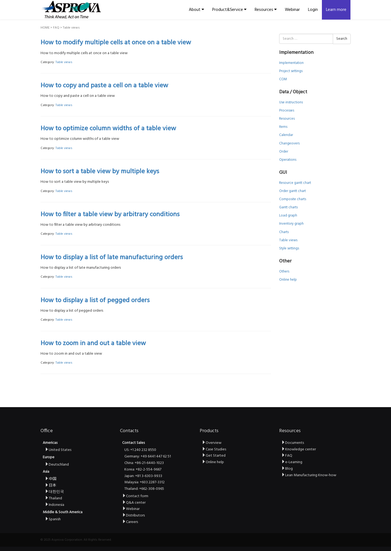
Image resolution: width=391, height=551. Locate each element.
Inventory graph (291, 224)
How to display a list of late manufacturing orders (112, 257)
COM (283, 79)
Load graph (288, 215)
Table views (64, 62)
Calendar (286, 135)
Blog (287, 469)
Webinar (292, 10)
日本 (50, 485)
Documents (292, 443)
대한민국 (54, 492)
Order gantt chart (292, 191)
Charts (284, 232)
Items (283, 127)
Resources (266, 10)
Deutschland (57, 465)
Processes (286, 110)
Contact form (135, 496)
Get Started (214, 456)
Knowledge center (298, 449)
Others (284, 271)
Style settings (289, 248)
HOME (45, 27)
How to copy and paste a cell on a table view (104, 86)
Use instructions (291, 102)
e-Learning (291, 462)
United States (58, 450)
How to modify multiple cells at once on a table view (116, 43)
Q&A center (134, 503)
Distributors (133, 515)
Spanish (53, 519)
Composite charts (292, 199)
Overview (211, 443)
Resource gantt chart (295, 183)
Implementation (291, 63)
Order (283, 151)
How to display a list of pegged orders (95, 300)
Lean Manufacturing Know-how (308, 475)
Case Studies (214, 449)
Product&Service (229, 10)
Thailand (53, 498)
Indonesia (54, 505)
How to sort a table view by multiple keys (100, 171)
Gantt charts (288, 207)
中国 (50, 479)
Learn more (336, 10)
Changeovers (289, 143)
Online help (288, 280)
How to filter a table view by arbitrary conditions (110, 214)
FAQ (56, 27)
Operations (287, 160)
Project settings (291, 71)
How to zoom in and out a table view (93, 343)
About (196, 10)
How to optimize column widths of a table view (108, 128)
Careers (130, 522)
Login (313, 10)
